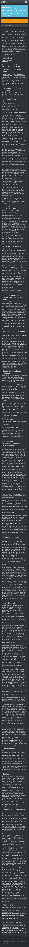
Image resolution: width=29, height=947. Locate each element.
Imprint (22, 941)
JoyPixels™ (23, 943)
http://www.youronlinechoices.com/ (13, 524)
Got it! (14, 15)
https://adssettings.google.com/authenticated (13, 915)
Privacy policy (4, 943)
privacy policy (7, 15)
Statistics (14, 941)
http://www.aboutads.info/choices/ (10, 523)
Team (18, 941)
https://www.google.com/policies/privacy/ (12, 913)
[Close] (26, 7)
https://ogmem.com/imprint (14, 66)
